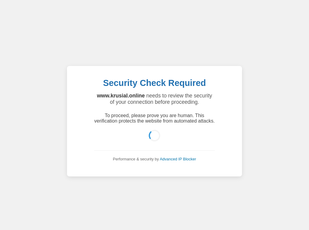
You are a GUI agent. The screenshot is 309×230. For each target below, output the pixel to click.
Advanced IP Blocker (178, 159)
